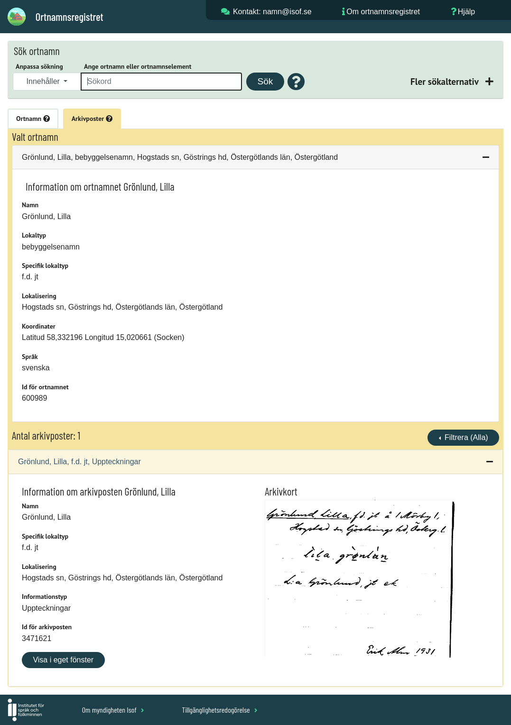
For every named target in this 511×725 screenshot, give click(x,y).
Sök (265, 81)
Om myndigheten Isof (113, 709)
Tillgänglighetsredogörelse (219, 709)
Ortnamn (33, 118)
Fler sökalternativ (445, 81)
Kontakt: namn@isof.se (272, 12)
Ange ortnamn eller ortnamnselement (137, 66)
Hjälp (466, 12)
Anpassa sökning (39, 66)
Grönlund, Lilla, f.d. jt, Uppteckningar (79, 462)
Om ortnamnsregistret (383, 12)
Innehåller (44, 81)
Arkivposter (92, 118)
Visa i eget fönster (63, 660)
